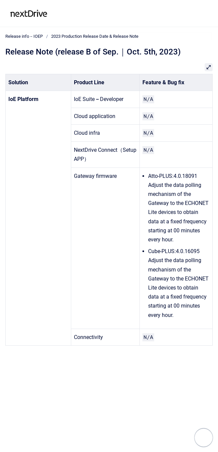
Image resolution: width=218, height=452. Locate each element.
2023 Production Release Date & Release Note (94, 36)
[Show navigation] (204, 438)
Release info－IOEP (80, 13)
